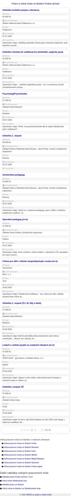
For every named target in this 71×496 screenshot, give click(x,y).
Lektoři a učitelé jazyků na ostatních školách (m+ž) (28, 345)
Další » (47, 430)
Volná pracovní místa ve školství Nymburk (21, 463)
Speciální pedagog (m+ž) (15, 219)
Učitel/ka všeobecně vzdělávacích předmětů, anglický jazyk (32, 52)
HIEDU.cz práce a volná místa (38, 495)
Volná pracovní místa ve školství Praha (20, 443)
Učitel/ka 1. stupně (11, 135)
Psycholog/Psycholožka (14, 94)
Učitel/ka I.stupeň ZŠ (13, 387)
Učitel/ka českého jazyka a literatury (20, 10)
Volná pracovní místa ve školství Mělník (20, 455)
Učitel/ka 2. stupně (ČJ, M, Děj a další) (21, 303)
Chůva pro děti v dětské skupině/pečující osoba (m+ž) (30, 261)
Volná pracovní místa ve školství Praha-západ (23, 466)
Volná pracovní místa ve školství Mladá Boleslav (24, 459)
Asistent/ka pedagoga (13, 175)
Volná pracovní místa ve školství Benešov (21, 447)
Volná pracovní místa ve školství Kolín (20, 451)
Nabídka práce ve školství (13, 485)
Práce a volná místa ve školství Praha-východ (35, 3)
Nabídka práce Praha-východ (14, 477)
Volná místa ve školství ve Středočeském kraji (21, 488)
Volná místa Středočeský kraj (14, 481)
